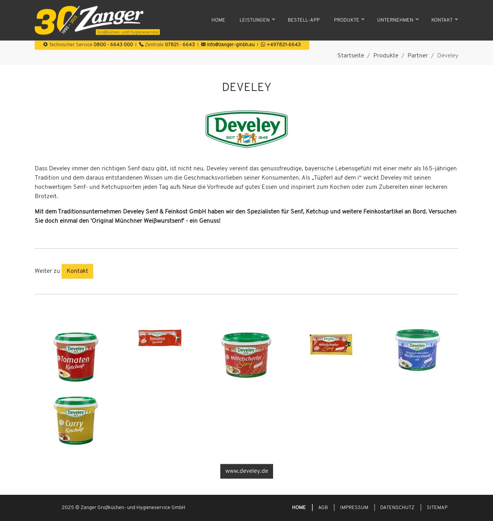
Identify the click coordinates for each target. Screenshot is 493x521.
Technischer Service (88, 44)
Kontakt (77, 271)
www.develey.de (246, 471)
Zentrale (167, 44)
